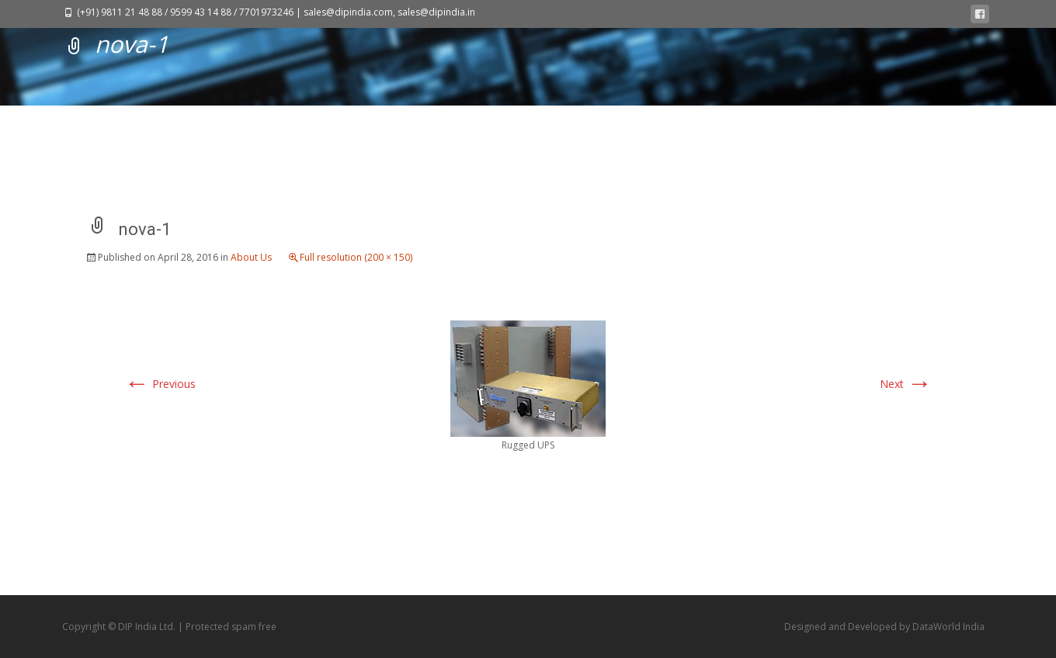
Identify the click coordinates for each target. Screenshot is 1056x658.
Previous (160, 383)
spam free (253, 626)
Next (906, 383)
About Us (251, 257)
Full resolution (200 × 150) (356, 257)
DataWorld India (948, 626)
